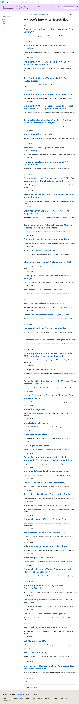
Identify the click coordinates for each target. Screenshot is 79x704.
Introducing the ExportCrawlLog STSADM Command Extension (43, 586)
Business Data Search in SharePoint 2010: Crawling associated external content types (47, 121)
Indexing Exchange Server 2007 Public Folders (45, 546)
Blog (21, 698)
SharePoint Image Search (35, 409)
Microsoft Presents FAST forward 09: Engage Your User (49, 339)
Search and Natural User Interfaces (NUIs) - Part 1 (47, 314)
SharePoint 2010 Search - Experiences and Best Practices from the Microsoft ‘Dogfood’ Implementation (50, 107)
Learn (25, 14)
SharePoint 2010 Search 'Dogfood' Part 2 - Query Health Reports (46, 79)
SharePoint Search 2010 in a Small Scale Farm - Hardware (45, 46)
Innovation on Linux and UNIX (38, 134)
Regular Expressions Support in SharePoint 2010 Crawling (44, 149)
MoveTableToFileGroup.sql (36, 422)
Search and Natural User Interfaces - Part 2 (44, 303)
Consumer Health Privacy (44, 698)
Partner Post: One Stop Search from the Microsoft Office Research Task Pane (50, 382)
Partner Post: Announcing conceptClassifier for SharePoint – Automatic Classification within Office (48, 458)
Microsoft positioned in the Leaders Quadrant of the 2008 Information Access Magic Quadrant (48, 354)
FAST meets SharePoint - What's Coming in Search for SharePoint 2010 (49, 196)
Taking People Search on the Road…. (41, 369)
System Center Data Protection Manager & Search (47, 613)
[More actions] (75, 14)
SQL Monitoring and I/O (35, 640)
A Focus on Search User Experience (40, 250)
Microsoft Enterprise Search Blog (43, 14)
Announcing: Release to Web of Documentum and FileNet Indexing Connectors (47, 570)
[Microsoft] (3, 2)
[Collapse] (19, 13)
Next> (25, 681)
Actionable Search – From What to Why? (43, 289)
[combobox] (10, 16)
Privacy (33, 698)
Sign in (75, 2)
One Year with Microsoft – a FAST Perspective (45, 328)
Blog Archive (31, 14)
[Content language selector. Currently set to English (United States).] (9, 694)
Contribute (27, 698)
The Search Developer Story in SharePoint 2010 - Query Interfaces (46, 163)
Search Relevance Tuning (35, 652)
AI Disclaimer (5, 698)
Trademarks (64, 698)
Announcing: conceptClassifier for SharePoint (45, 519)
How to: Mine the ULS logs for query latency (44, 482)
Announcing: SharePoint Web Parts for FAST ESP (46, 532)
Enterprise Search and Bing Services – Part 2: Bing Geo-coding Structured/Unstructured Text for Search (49, 179)
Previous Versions (14, 698)
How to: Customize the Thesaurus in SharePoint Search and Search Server (49, 396)
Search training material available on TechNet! (45, 627)
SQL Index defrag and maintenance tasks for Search (48, 471)
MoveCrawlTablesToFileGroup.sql (39, 434)
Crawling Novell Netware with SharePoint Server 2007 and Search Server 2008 (49, 667)
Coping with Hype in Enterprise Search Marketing (47, 239)
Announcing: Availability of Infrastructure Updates (47, 505)
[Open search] (71, 2)
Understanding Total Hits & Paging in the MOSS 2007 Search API (49, 601)
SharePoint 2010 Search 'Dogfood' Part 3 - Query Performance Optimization (46, 63)
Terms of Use (56, 698)
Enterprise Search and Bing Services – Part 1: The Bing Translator (46, 212)
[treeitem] (11, 19)
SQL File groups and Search (36, 445)
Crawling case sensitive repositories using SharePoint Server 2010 (49, 30)
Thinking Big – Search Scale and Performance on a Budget (46, 277)
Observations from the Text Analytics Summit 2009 (47, 261)
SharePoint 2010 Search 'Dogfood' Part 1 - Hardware (48, 94)
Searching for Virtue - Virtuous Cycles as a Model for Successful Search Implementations (48, 226)
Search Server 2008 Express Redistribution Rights (47, 494)
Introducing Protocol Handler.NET (40, 557)
